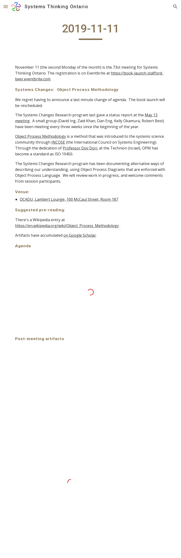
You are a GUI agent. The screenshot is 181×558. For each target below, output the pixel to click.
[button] (5, 6)
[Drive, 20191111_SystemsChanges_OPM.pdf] (50, 378)
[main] (90, 31)
